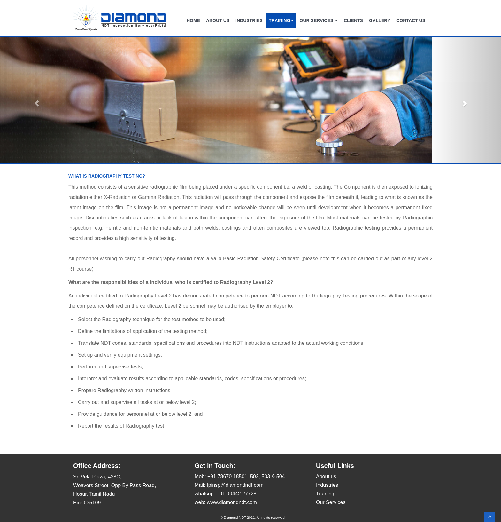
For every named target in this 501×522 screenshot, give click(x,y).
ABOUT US (217, 20)
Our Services (330, 502)
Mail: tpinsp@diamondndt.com (229, 485)
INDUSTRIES (249, 20)
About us (326, 476)
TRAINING (281, 20)
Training (325, 493)
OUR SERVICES (319, 20)
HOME (193, 20)
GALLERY (379, 20)
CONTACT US (410, 20)
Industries (327, 485)
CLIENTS (353, 20)
